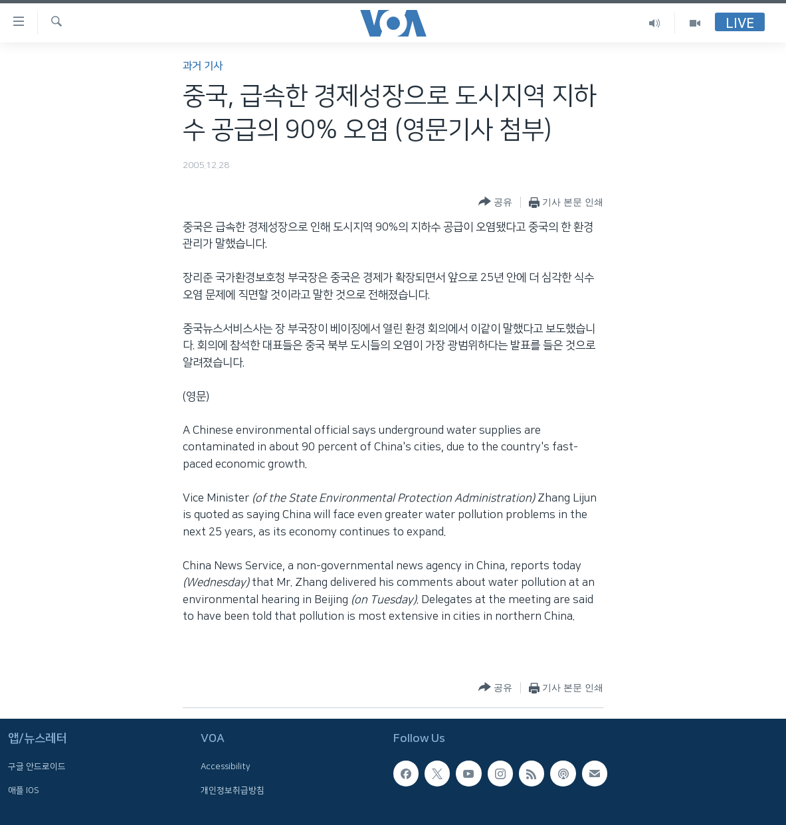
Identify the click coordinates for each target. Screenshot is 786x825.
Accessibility (225, 767)
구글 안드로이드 (37, 767)
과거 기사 (203, 66)
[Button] (495, 202)
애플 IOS (23, 790)
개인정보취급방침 (232, 790)
